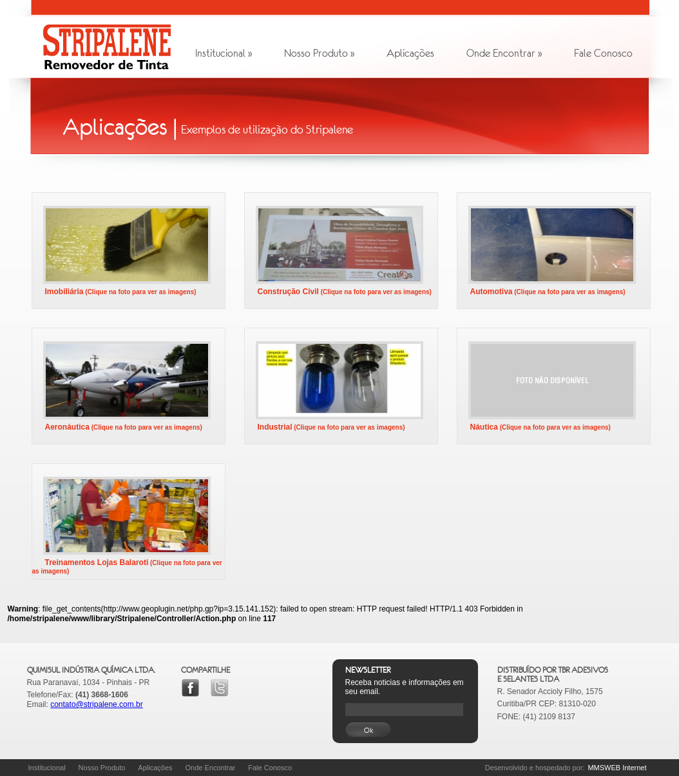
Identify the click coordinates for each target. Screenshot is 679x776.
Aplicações (410, 53)
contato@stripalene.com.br (96, 704)
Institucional (223, 53)
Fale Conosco (603, 53)
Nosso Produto (319, 53)
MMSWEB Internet (617, 767)
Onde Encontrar (504, 53)
